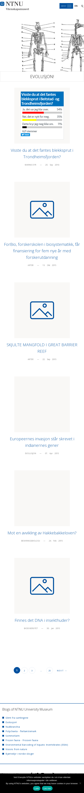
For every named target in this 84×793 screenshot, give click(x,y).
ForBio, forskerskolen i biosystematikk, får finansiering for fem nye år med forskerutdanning (42, 250)
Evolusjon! (42, 76)
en (76, 5)
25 (50, 670)
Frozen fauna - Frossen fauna (22, 740)
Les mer (47, 788)
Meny (63, 6)
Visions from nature (16, 749)
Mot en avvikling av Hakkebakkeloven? (42, 533)
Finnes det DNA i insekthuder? (42, 620)
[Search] (82, 6)
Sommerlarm (13, 735)
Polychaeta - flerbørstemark (21, 731)
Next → (62, 670)
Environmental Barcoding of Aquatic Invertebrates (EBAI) (37, 744)
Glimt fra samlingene (17, 717)
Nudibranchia (13, 726)
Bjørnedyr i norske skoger (20, 753)
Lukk (37, 788)
